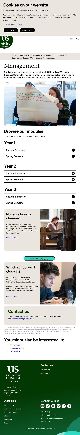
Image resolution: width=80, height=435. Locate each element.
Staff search (45, 373)
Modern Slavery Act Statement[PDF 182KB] (52, 420)
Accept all (27, 30)
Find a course (9, 405)
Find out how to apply (39, 259)
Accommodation (10, 412)
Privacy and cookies (48, 415)
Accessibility (45, 412)
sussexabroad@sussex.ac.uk (23, 319)
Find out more (11, 237)
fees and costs (15, 345)
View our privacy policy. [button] (12, 24)
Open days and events (12, 409)
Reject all (11, 30)
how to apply (14, 351)
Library (6, 416)
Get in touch (45, 370)
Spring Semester (15, 156)
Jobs (6, 423)
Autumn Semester (16, 150)
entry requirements (17, 348)
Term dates (8, 419)
